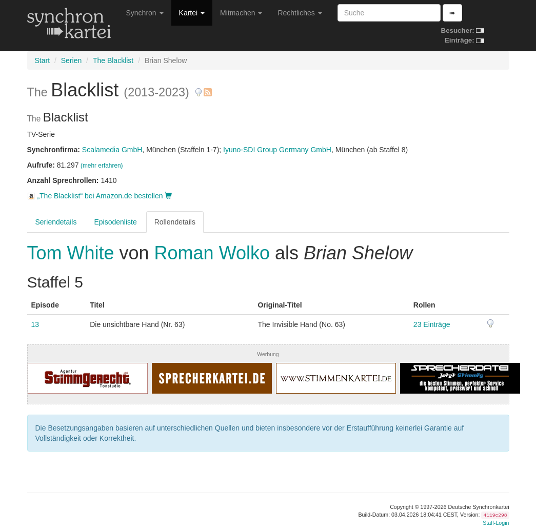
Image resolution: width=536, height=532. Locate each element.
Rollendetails (174, 222)
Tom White (73, 252)
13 (35, 324)
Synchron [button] (145, 13)
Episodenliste (115, 222)
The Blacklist (113, 60)
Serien (71, 60)
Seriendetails (56, 222)
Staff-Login (496, 523)
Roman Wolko (212, 252)
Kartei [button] (192, 13)
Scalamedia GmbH (112, 150)
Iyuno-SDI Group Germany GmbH (277, 150)
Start (42, 60)
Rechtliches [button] (299, 13)
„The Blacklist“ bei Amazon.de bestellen (99, 196)
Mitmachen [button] (241, 13)
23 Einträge (431, 324)
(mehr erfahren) (102, 165)
